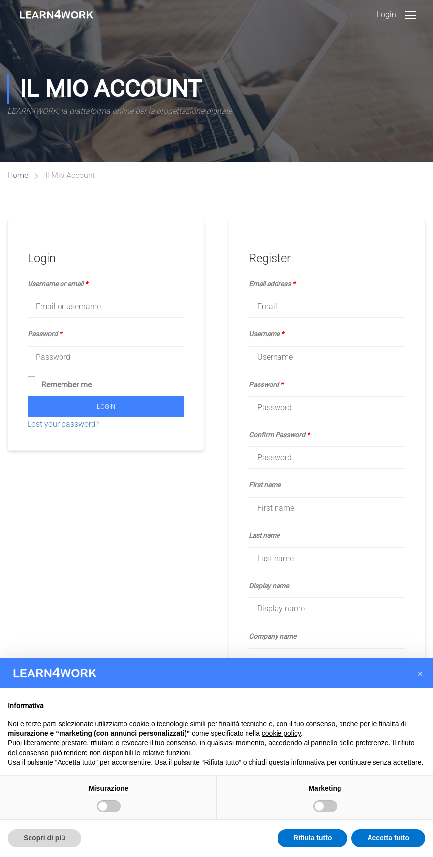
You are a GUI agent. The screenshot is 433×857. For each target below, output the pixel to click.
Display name (269, 586)
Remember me (60, 383)
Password (45, 334)
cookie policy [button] (281, 733)
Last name (264, 535)
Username (266, 334)
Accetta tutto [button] (388, 838)
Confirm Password (279, 435)
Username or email (58, 284)
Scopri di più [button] (44, 838)
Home (17, 175)
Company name (272, 636)
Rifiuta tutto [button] (312, 838)
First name (264, 485)
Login (386, 14)
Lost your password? (63, 424)
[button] (420, 673)
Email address (272, 284)
